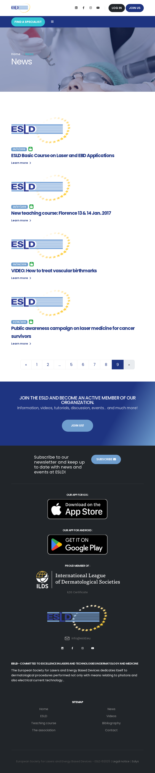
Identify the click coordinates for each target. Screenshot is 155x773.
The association (43, 730)
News (111, 709)
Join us (135, 8)
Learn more (21, 163)
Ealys (135, 761)
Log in (117, 8)
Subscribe (106, 459)
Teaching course (43, 723)
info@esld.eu (81, 638)
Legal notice (121, 761)
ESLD (43, 716)
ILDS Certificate (77, 592)
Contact (111, 730)
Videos (111, 716)
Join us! (77, 425)
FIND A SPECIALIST (28, 22)
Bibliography (111, 723)
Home (15, 54)
